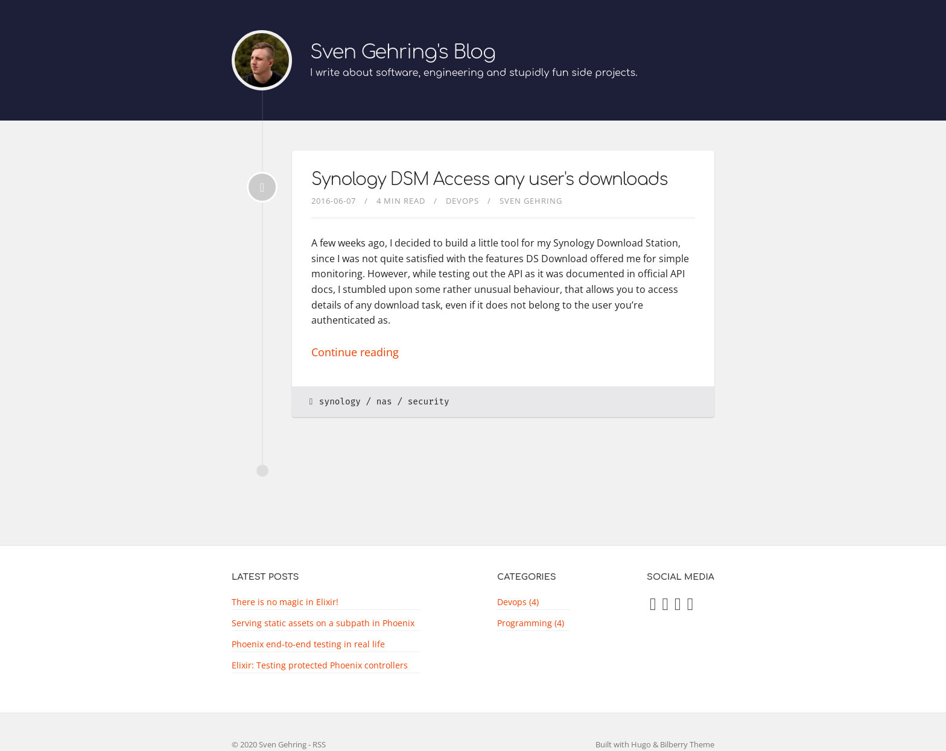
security (428, 401)
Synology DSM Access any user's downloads (489, 179)
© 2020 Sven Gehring (269, 744)
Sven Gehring (531, 200)
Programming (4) (530, 623)
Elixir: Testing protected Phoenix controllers (320, 665)
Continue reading (355, 352)
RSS (319, 744)
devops (462, 200)
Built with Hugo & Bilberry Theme (654, 744)
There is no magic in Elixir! (285, 602)
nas (384, 401)
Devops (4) (518, 602)
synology (340, 401)
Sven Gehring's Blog (402, 52)
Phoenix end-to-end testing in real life (308, 644)
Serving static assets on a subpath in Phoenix (323, 623)
